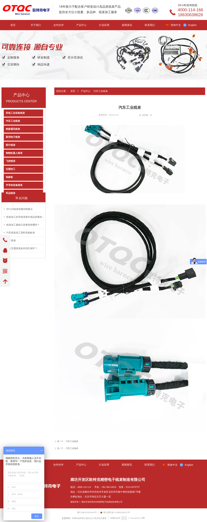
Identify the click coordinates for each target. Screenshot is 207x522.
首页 (72, 91)
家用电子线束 (13, 137)
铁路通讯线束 (13, 129)
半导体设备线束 (14, 185)
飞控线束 (10, 161)
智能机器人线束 (14, 153)
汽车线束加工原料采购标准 (20, 232)
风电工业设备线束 (15, 113)
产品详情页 (79, 97)
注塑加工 (10, 169)
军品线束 (10, 193)
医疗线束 (10, 145)
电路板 (9, 177)
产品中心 (85, 91)
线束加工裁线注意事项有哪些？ (23, 225)
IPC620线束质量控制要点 (19, 209)
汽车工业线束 (13, 121)
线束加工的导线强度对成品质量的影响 (25, 217)
